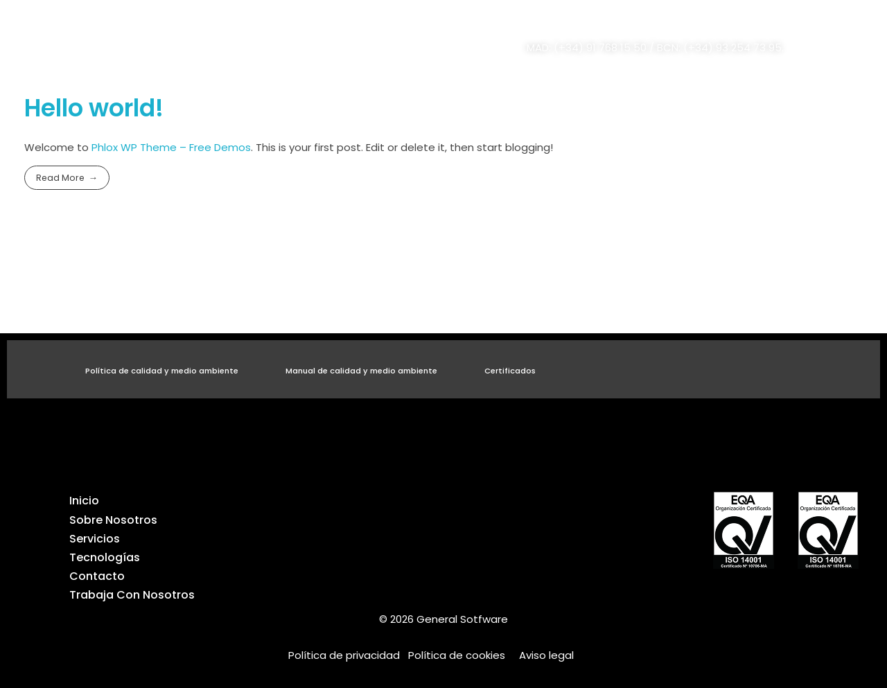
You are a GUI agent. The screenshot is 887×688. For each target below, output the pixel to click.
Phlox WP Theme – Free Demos (171, 147)
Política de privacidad (348, 655)
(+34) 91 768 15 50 (600, 47)
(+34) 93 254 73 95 (732, 47)
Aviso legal (546, 655)
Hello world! (94, 108)
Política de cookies (456, 655)
